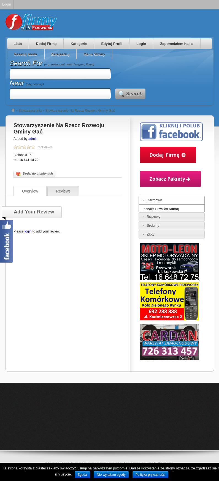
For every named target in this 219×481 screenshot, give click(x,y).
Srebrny (153, 225)
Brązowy (154, 217)
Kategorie (79, 44)
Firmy (31, 22)
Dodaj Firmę (46, 44)
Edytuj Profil (111, 44)
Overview (30, 191)
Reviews (63, 191)
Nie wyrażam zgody (111, 475)
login (28, 231)
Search (134, 94)
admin (32, 139)
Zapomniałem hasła (176, 44)
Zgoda (82, 475)
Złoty (151, 234)
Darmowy (154, 200)
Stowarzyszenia (30, 111)
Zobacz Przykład (161, 209)
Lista (17, 44)
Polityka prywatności (151, 475)
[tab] (172, 200)
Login (141, 44)
